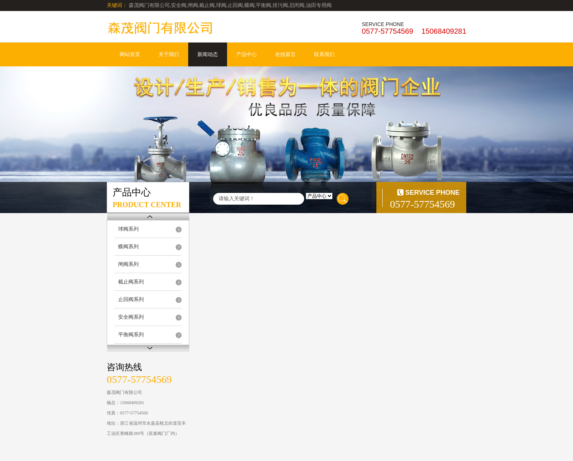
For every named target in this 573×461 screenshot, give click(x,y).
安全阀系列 (131, 317)
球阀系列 (128, 229)
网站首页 (130, 54)
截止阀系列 (131, 282)
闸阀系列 (128, 264)
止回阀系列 (131, 299)
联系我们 (324, 54)
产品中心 (246, 54)
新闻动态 (207, 54)
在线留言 (285, 54)
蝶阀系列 (128, 246)
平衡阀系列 (131, 334)
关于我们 (168, 54)
